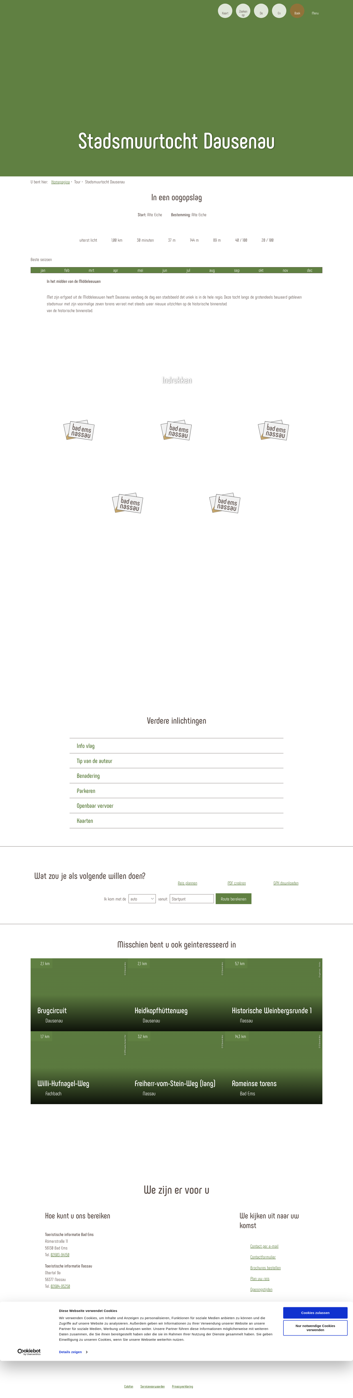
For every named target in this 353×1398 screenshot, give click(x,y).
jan (43, 270)
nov (285, 270)
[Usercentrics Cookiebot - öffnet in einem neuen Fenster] (29, 1389)
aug (212, 270)
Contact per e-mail (264, 1246)
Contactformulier (263, 1256)
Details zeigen (70, 1389)
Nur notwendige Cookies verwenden (315, 1365)
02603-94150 (60, 1254)
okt (261, 270)
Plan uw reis (259, 1278)
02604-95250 (60, 1286)
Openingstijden (261, 1289)
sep (237, 270)
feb (66, 270)
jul (188, 270)
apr (115, 270)
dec (309, 270)
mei (140, 270)
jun (164, 270)
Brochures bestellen (265, 1267)
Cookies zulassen (315, 1350)
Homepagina (60, 181)
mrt (91, 270)
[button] (225, 11)
